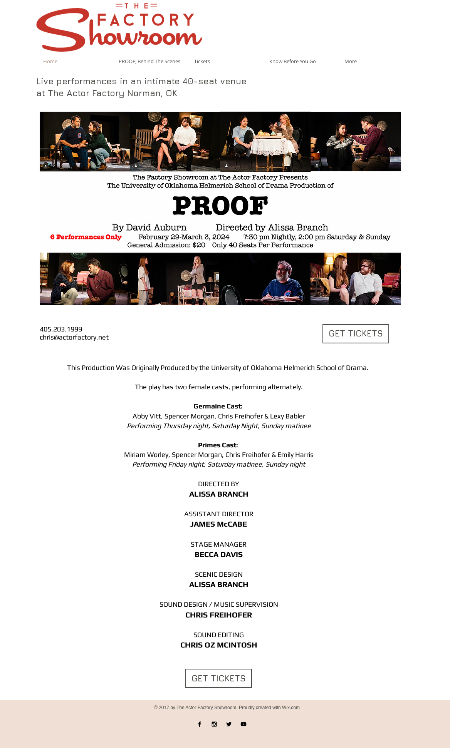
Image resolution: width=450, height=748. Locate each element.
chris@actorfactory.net (74, 337)
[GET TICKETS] (355, 333)
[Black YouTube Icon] (243, 724)
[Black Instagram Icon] (214, 724)
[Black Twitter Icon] (228, 724)
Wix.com (291, 707)
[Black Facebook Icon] (199, 724)
